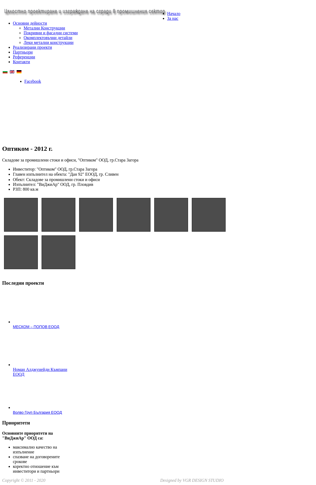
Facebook (32, 81)
